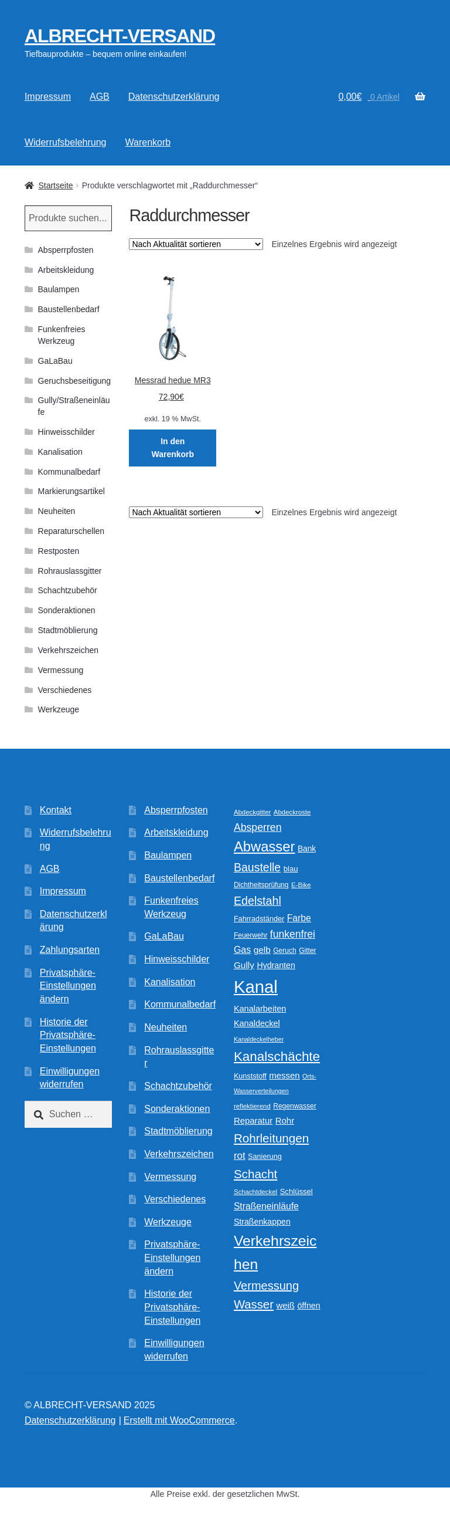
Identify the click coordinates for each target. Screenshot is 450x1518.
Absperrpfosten (66, 250)
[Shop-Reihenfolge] (196, 244)
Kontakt (55, 810)
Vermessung (61, 670)
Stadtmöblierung (68, 630)
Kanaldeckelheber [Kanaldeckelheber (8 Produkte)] (259, 1039)
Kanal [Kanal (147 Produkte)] (256, 986)
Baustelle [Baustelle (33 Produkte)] (257, 867)
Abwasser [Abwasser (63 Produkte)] (264, 846)
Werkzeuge (59, 709)
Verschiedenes (65, 690)
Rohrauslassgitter (70, 571)
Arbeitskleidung (66, 270)
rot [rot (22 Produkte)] (240, 1155)
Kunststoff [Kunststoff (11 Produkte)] (250, 1076)
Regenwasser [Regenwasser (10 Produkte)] (294, 1106)
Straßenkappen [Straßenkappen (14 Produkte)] (262, 1221)
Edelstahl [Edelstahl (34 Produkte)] (257, 900)
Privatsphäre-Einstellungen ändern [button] (68, 986)
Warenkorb (148, 142)
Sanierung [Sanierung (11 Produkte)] (265, 1156)
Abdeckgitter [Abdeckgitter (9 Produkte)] (252, 812)
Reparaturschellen (71, 531)
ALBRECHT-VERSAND (120, 35)
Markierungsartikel (71, 491)
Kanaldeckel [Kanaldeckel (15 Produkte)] (257, 1023)
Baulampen (59, 289)
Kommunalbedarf (69, 471)
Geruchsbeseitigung (74, 381)
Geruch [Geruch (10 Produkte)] (284, 950)
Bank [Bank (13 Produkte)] (307, 848)
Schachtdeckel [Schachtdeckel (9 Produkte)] (255, 1191)
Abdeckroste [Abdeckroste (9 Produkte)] (292, 812)
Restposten (59, 551)
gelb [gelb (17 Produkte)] (262, 950)
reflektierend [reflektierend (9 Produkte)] (252, 1106)
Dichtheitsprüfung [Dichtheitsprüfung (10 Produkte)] (261, 885)
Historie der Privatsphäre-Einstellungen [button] (68, 1035)
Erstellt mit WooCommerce (179, 1420)
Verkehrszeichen (68, 650)
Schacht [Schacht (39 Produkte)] (255, 1174)
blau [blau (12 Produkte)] (291, 868)
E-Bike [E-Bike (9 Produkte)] (301, 884)
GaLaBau (55, 361)
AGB (100, 97)
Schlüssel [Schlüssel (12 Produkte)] (296, 1191)
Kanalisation (60, 452)
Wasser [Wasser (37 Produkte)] (254, 1304)
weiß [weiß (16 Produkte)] (285, 1305)
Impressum (48, 97)
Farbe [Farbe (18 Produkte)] (299, 918)
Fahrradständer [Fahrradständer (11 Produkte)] (259, 919)
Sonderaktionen (67, 610)
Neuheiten (57, 511)
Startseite (55, 185)
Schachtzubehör (67, 590)
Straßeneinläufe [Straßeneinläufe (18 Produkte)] (266, 1206)
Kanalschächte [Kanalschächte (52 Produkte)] (277, 1056)
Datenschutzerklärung (174, 97)
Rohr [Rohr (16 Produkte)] (284, 1120)
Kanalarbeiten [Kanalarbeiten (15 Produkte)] (260, 1008)
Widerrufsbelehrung (66, 142)
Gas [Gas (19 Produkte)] (242, 949)
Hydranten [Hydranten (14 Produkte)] (276, 965)
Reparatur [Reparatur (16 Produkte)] (253, 1120)
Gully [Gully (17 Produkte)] (244, 965)
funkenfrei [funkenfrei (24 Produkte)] (292, 934)
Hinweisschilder (66, 432)
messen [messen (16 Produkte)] (284, 1075)
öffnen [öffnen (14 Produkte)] (308, 1305)
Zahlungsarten (70, 950)
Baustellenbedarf (69, 309)
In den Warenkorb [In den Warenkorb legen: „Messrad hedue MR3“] (172, 448)
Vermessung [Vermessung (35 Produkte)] (266, 1285)
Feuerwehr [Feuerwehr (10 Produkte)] (251, 935)
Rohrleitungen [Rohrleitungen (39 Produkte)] (271, 1138)
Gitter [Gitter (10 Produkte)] (307, 950)
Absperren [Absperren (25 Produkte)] (258, 827)
